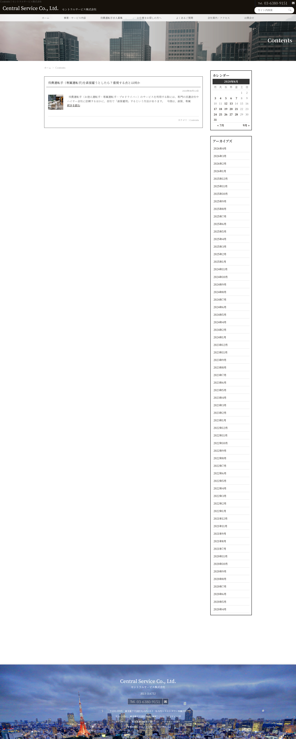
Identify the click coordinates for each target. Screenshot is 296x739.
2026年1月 (220, 171)
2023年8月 (220, 367)
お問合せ (249, 18)
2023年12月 (221, 345)
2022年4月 (220, 488)
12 (225, 103)
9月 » (246, 125)
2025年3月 (220, 246)
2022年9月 (220, 450)
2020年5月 (220, 602)
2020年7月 (220, 586)
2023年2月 (220, 413)
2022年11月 (220, 435)
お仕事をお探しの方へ (149, 18)
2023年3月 (220, 405)
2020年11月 (220, 556)
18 (220, 109)
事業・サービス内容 (75, 18)
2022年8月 (220, 458)
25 (220, 114)
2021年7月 (220, 549)
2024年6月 (220, 307)
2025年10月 (221, 194)
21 (236, 109)
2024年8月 (220, 292)
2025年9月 (220, 201)
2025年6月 (220, 224)
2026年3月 (220, 156)
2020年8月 (220, 579)
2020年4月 (220, 609)
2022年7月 (220, 466)
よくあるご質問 (184, 18)
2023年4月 (220, 397)
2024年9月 (220, 284)
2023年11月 (220, 352)
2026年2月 (220, 163)
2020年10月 (221, 564)
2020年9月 (220, 571)
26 (225, 114)
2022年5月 (220, 481)
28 (236, 114)
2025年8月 (220, 209)
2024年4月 (220, 322)
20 (231, 109)
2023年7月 (220, 375)
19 (225, 109)
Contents (194, 119)
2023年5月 (220, 390)
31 (215, 119)
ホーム (45, 18)
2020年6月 (220, 594)
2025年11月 (220, 186)
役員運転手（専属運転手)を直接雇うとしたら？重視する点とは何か (94, 83)
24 (215, 114)
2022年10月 (221, 443)
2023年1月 (220, 420)
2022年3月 (220, 496)
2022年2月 (220, 503)
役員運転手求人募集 (111, 18)
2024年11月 (220, 269)
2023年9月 (220, 360)
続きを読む (73, 105)
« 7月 (220, 125)
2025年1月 (220, 261)
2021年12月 (220, 518)
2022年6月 (220, 473)
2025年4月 (220, 239)
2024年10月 (221, 277)
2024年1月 (220, 337)
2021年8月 (220, 541)
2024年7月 (220, 299)
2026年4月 (220, 148)
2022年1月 (220, 511)
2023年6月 (220, 382)
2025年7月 (220, 216)
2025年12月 (221, 179)
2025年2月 (220, 254)
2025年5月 (220, 231)
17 (215, 109)
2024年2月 (220, 330)
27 (231, 114)
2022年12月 (221, 428)
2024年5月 (220, 314)
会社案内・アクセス (219, 18)
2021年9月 (220, 533)
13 (231, 103)
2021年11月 (220, 526)
